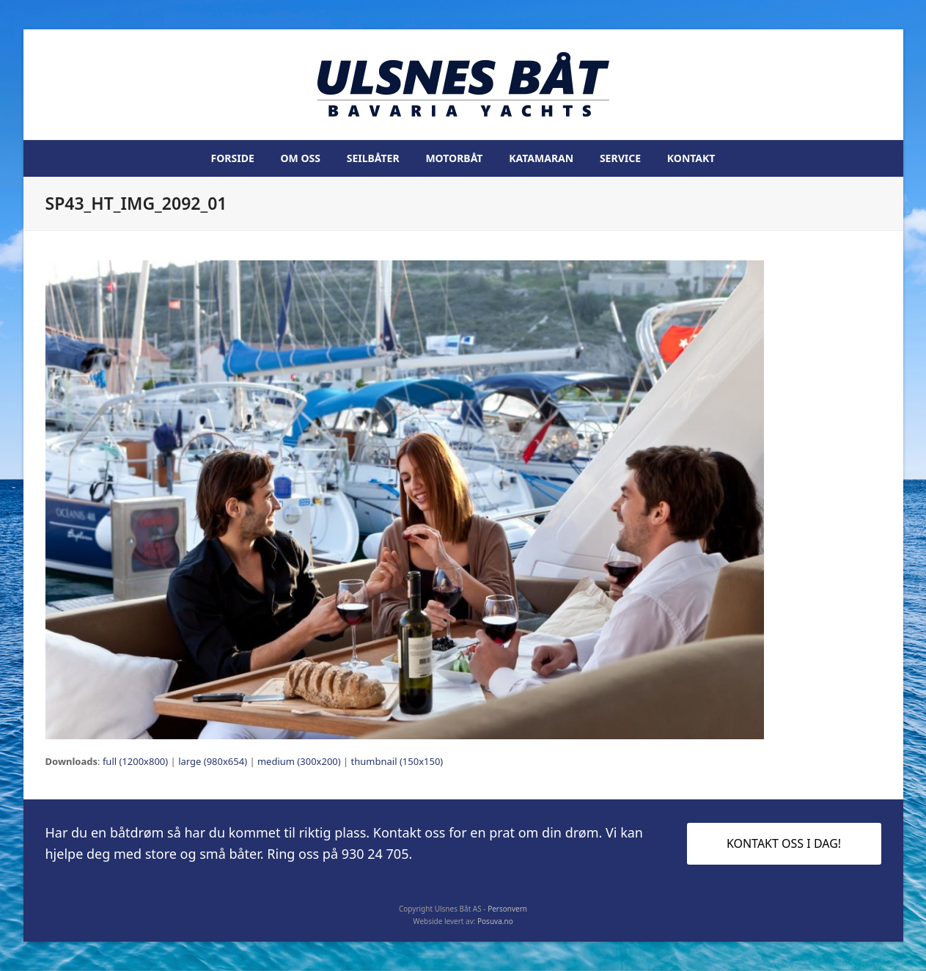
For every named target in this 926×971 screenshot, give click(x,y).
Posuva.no (495, 921)
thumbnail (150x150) (397, 761)
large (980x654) (212, 761)
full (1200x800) (135, 761)
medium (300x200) (299, 761)
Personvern (507, 909)
